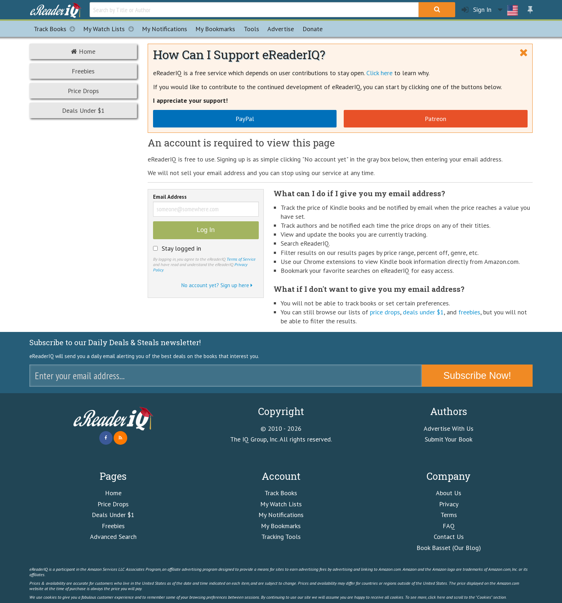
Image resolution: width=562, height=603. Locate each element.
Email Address (170, 197)
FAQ (449, 526)
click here (436, 597)
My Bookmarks (281, 526)
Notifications (164, 29)
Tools (251, 29)
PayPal (244, 119)
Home (83, 51)
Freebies (83, 71)
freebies (469, 312)
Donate (313, 29)
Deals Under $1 (83, 110)
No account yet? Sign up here (216, 285)
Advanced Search (113, 536)
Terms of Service (241, 259)
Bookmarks (215, 29)
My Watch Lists (110, 29)
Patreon (435, 119)
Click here (379, 73)
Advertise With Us (448, 428)
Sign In (476, 9)
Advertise (280, 29)
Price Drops (83, 91)
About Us (448, 493)
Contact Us (449, 536)
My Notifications (281, 515)
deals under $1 (423, 312)
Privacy (448, 504)
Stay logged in (181, 248)
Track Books (56, 29)
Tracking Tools (281, 536)
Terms (448, 515)
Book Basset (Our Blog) (448, 548)
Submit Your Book (448, 439)
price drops (385, 312)
